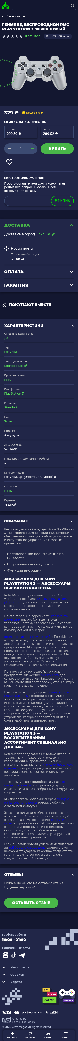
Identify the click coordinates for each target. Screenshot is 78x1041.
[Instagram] (6, 956)
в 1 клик (62, 201)
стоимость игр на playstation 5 (27, 637)
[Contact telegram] (23, 956)
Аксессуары (15, 16)
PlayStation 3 (14, 393)
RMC (7, 379)
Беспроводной (15, 366)
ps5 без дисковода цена (27, 847)
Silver (8, 421)
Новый (9, 491)
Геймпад (10, 352)
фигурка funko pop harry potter (37, 800)
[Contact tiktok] (14, 956)
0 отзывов (33, 36)
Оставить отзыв (31, 903)
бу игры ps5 (50, 675)
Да (6, 338)
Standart (10, 407)
